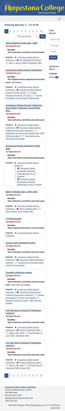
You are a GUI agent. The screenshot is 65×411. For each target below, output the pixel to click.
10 (41, 31)
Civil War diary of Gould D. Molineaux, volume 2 (24, 344)
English (52, 77)
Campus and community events (20, 242)
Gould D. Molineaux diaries (30, 330)
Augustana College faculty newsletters (24, 70)
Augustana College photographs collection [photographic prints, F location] (29, 182)
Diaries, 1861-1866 (16, 333)
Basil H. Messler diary (28, 209)
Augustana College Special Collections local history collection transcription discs (24, 108)
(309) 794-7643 (11, 401)
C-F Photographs (13, 218)
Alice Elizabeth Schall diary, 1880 (21, 42)
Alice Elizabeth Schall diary (30, 60)
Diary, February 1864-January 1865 (19, 211)
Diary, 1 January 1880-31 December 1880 (25, 63)
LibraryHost (55, 408)
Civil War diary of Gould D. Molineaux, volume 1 (24, 311)
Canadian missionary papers (19, 272)
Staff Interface (18, 405)
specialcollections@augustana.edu (19, 398)
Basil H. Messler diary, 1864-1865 (21, 191)
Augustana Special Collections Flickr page (23, 147)
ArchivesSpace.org (36, 405)
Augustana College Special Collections (20, 387)
